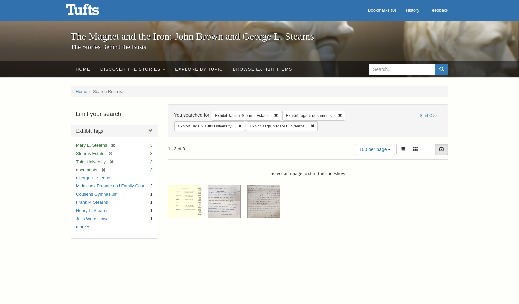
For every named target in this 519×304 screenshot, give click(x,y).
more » (82, 226)
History (412, 10)
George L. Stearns (93, 178)
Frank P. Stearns (92, 202)
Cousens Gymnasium (96, 194)
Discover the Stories (132, 69)
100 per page (375, 149)
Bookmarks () (382, 10)
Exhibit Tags (89, 131)
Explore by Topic (199, 69)
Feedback (438, 10)
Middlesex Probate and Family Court (111, 185)
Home (83, 69)
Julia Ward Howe (92, 218)
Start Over (429, 115)
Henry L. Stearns (92, 210)
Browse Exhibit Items (262, 69)
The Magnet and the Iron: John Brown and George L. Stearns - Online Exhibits (91, 11)
